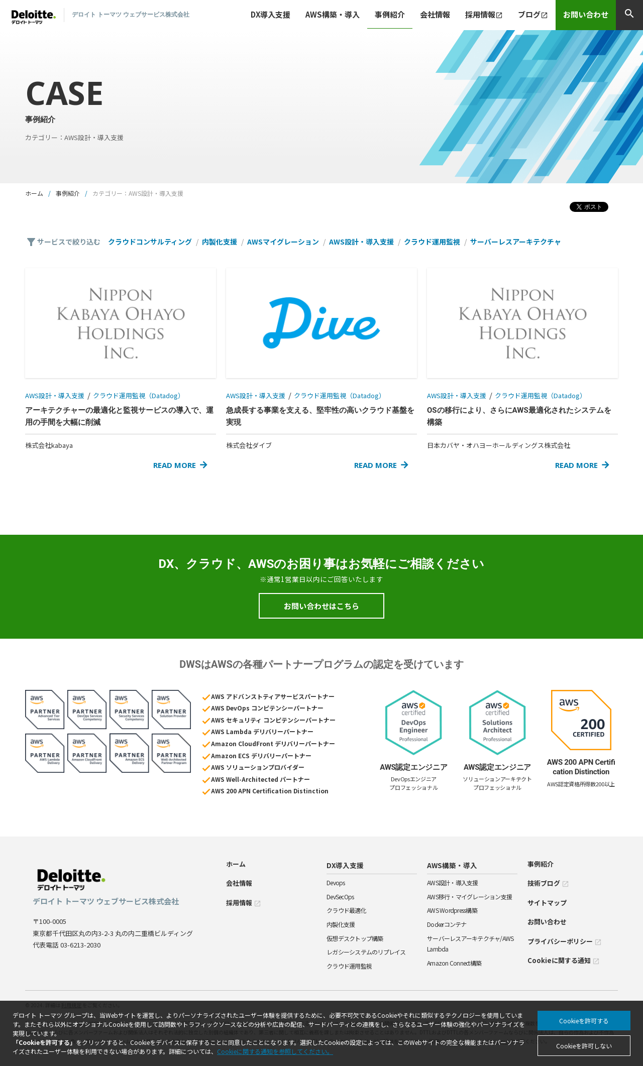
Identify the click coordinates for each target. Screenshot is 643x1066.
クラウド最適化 (346, 910)
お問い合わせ (585, 14)
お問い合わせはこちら (321, 606)
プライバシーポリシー (564, 941)
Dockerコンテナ (447, 924)
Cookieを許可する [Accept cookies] (584, 1020)
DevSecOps (340, 896)
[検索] (629, 15)
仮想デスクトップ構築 (355, 938)
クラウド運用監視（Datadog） (138, 395)
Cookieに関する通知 (563, 960)
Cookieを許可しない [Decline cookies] (584, 1045)
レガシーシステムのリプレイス (366, 951)
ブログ (533, 14)
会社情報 (435, 14)
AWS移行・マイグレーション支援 (469, 896)
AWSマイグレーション (283, 241)
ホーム (34, 193)
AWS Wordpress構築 (452, 910)
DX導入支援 (345, 865)
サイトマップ (547, 902)
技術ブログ (548, 883)
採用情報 (484, 14)
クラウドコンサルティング (150, 241)
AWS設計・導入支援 (361, 241)
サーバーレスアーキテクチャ (515, 241)
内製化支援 (219, 241)
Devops (336, 882)
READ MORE (174, 465)
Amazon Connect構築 (454, 963)
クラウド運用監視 (432, 241)
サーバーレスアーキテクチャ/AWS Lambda (470, 944)
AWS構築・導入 (452, 865)
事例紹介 (390, 14)
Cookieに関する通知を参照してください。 (275, 1051)
